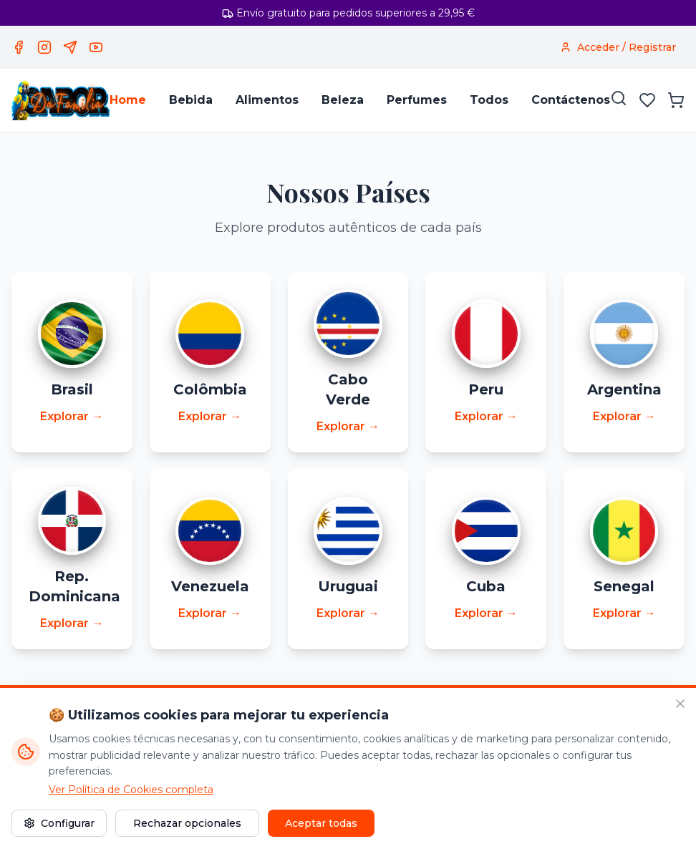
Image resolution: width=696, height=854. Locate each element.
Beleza (343, 100)
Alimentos (267, 100)
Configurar (59, 823)
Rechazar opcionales (187, 823)
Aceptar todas (321, 823)
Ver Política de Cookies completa (131, 789)
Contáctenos (570, 100)
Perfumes (417, 100)
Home (128, 100)
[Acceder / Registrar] (618, 47)
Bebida (191, 100)
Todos (489, 100)
